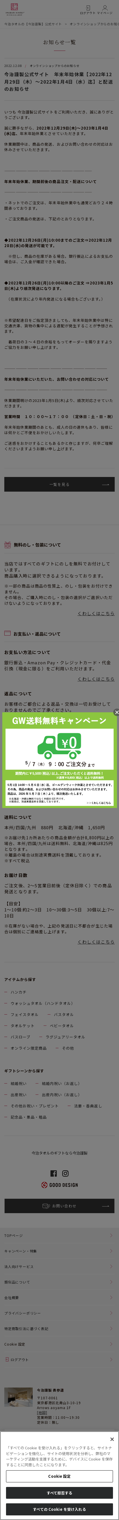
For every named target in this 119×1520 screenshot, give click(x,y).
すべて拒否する (60, 1493)
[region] (59, 1475)
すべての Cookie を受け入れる (59, 1509)
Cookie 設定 (59, 1476)
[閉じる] (112, 1439)
